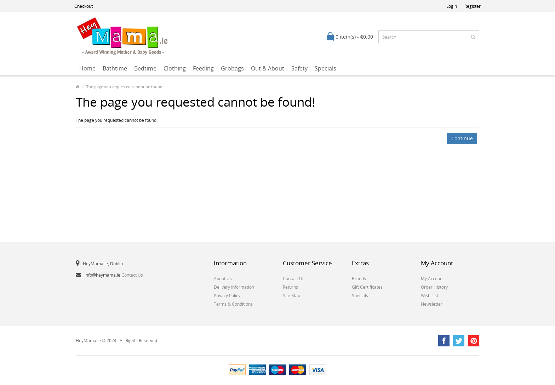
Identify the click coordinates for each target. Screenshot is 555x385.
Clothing (175, 68)
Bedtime (145, 68)
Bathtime (115, 68)
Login (451, 6)
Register (472, 6)
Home (87, 68)
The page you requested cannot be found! (125, 86)
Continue (462, 138)
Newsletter (431, 304)
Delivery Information (234, 287)
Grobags (232, 68)
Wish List (429, 296)
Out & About (267, 68)
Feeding (203, 68)
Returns (290, 287)
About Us (223, 279)
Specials (325, 68)
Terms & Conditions (233, 304)
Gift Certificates (367, 287)
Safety (299, 68)
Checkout (83, 6)
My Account (432, 279)
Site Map (291, 296)
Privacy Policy (227, 296)
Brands (359, 279)
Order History (434, 287)
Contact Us (132, 275)
